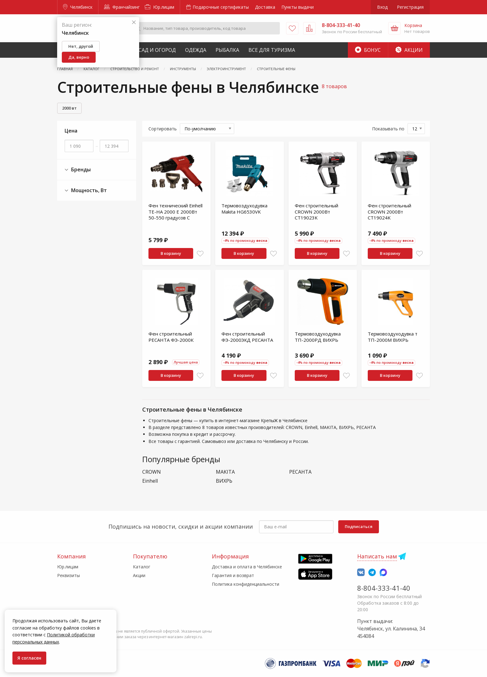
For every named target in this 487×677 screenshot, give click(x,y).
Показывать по (388, 129)
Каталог (141, 567)
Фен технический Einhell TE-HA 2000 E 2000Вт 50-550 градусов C (175, 211)
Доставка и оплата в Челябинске (247, 567)
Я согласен (29, 658)
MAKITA (225, 472)
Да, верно (78, 57)
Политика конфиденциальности (245, 584)
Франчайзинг (122, 7)
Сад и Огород (157, 50)
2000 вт (69, 108)
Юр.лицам (159, 7)
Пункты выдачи (297, 7)
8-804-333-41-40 (383, 588)
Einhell (150, 481)
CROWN (151, 472)
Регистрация (410, 7)
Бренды (78, 169)
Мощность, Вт (86, 190)
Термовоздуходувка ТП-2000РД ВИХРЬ (318, 337)
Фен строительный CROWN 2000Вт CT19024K (389, 211)
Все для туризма (271, 50)
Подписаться (358, 526)
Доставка (265, 7)
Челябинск (78, 7)
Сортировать (162, 129)
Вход (382, 7)
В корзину (171, 253)
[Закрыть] (134, 22)
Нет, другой (80, 46)
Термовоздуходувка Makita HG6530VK (244, 208)
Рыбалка (227, 50)
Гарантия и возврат (233, 575)
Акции (409, 50)
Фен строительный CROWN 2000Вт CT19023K (316, 211)
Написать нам (377, 556)
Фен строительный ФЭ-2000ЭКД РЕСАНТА (247, 337)
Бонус (368, 50)
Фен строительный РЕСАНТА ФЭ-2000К (170, 337)
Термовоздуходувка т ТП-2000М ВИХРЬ (392, 337)
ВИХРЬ (224, 481)
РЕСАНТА (300, 472)
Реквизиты (68, 575)
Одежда (195, 50)
